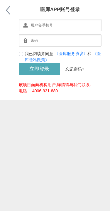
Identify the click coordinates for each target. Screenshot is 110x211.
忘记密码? (74, 69)
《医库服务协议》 (71, 53)
